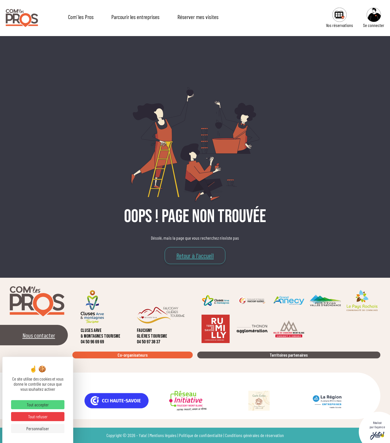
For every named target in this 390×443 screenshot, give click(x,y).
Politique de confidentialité (201, 435)
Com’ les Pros (81, 16)
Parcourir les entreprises (135, 16)
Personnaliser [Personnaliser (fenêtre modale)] (37, 428)
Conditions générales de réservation (254, 435)
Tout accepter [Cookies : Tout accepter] (38, 404)
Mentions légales (163, 435)
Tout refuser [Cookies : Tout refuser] (38, 416)
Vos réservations (339, 18)
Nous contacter (38, 335)
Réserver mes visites (198, 16)
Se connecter (373, 18)
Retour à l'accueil (195, 256)
